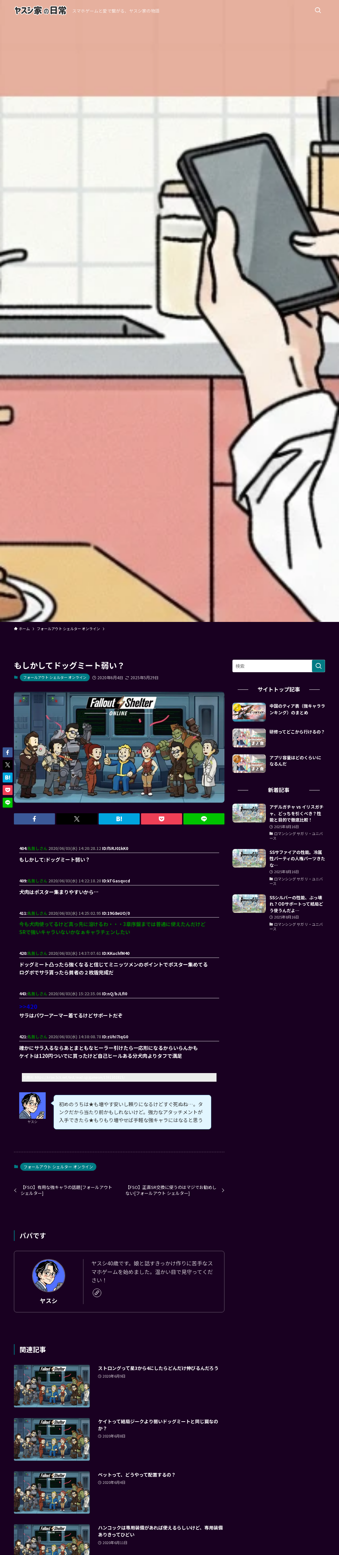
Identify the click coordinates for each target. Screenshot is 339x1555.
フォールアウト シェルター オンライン (54, 677)
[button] (34, 819)
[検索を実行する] (318, 666)
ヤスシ (49, 1300)
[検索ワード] (278, 666)
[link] (97, 1293)
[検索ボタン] (318, 10)
